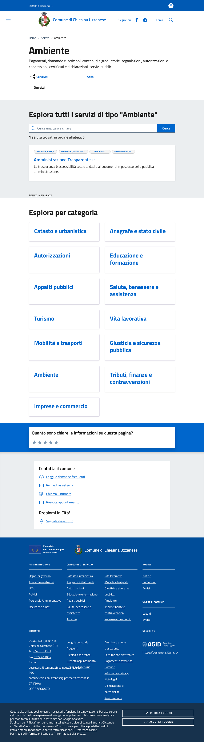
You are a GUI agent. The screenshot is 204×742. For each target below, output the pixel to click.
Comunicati (149, 582)
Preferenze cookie (86, 729)
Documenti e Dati (39, 607)
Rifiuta (158, 713)
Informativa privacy (117, 673)
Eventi (147, 619)
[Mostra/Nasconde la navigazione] (8, 19)
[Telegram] (143, 19)
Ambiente (111, 600)
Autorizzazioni (75, 588)
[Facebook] (135, 19)
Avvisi (146, 588)
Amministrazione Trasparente (64, 159)
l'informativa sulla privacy (69, 733)
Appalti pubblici (76, 600)
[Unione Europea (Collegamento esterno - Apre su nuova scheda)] (47, 550)
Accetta (158, 722)
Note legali (111, 679)
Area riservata (113, 698)
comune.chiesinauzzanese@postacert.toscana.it (59, 678)
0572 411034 (42, 657)
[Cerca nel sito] (170, 19)
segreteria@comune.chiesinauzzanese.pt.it (55, 667)
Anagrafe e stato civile (80, 582)
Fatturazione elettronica (119, 654)
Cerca (166, 128)
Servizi (45, 38)
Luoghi (147, 613)
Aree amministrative (41, 582)
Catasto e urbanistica (80, 576)
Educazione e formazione (82, 594)
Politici (33, 594)
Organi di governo (40, 576)
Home (32, 38)
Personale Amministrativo (45, 600)
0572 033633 (42, 651)
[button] (41, 6)
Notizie (147, 576)
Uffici (32, 588)
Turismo (72, 619)
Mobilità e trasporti (116, 582)
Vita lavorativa (113, 576)
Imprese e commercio (118, 619)
